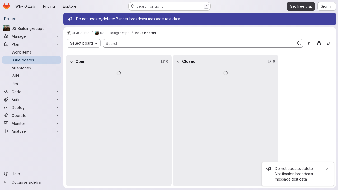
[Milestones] (31, 68)
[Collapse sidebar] (31, 182)
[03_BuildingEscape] (31, 28)
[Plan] (31, 44)
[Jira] (31, 83)
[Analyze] (31, 131)
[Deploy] (31, 107)
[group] (119, 127)
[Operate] (31, 115)
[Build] (31, 99)
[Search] (196, 43)
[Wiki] (31, 75)
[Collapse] (71, 61)
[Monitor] (31, 123)
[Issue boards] (31, 60)
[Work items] (31, 52)
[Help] (31, 173)
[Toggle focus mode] (328, 43)
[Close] (327, 168)
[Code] (31, 91)
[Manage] (31, 36)
